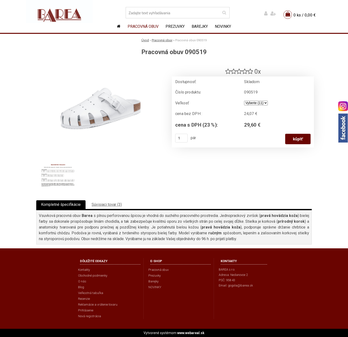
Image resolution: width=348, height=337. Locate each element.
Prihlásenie (85, 310)
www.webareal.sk (190, 333)
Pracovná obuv (143, 26)
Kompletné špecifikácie (61, 204)
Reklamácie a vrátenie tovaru (97, 304)
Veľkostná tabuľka (90, 293)
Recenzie (84, 299)
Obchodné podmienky (92, 275)
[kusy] (181, 138)
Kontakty (84, 270)
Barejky (200, 26)
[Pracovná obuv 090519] (100, 64)
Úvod (145, 40)
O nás (82, 281)
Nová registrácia (89, 316)
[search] (224, 12)
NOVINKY (223, 26)
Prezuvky (175, 26)
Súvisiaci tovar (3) (107, 204)
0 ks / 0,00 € (304, 15)
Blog (81, 287)
